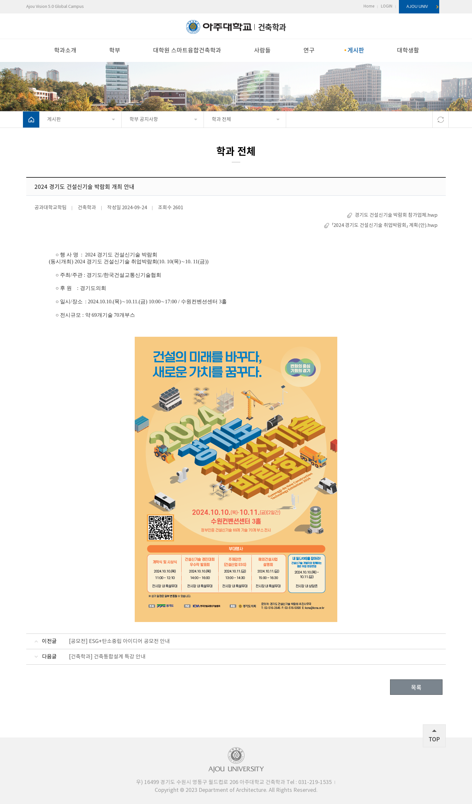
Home (369, 6)
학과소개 (65, 50)
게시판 (355, 50)
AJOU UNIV (417, 6)
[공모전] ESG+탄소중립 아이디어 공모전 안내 (119, 641)
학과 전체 (221, 119)
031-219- (309, 782)
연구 (309, 50)
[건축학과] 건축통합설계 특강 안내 (107, 657)
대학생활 (408, 50)
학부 (114, 50)
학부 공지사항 (143, 119)
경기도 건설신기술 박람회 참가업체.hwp (396, 215)
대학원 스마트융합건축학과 (187, 50)
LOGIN (386, 6)
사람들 (262, 50)
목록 (416, 687)
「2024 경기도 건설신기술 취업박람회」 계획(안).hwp (385, 225)
